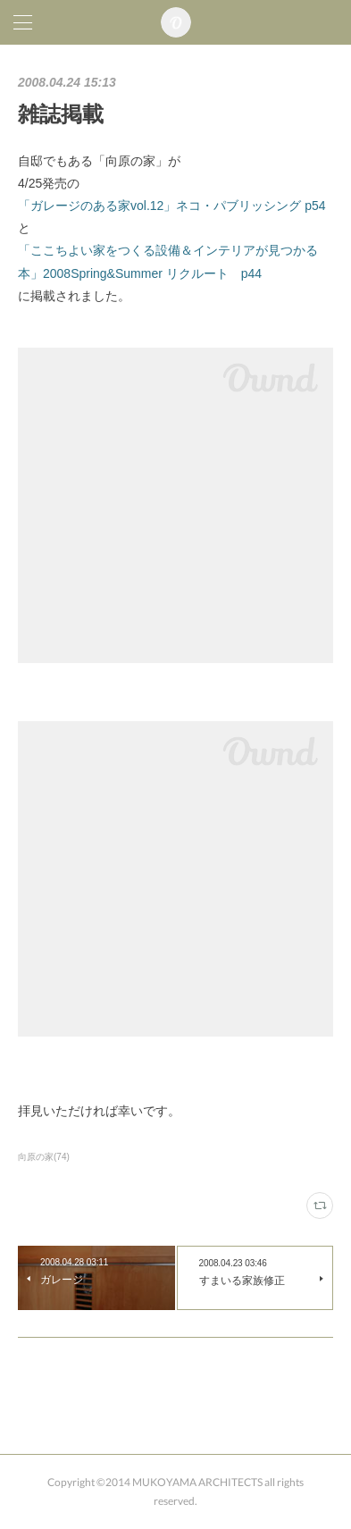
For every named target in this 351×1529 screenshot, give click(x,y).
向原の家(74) (44, 1157)
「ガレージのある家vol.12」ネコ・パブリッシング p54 (172, 205)
